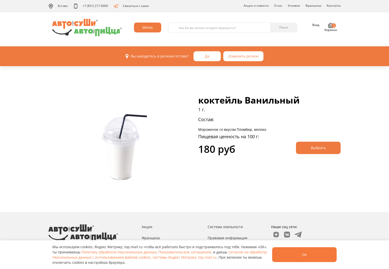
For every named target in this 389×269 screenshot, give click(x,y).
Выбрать (318, 147)
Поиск (283, 27)
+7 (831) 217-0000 (90, 6)
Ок (304, 254)
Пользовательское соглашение (184, 252)
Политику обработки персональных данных (118, 252)
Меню (147, 27)
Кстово (58, 6)
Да (207, 56)
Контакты (334, 5)
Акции (147, 226)
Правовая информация (227, 238)
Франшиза (313, 5)
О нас (278, 5)
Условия (294, 5)
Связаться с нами (131, 6)
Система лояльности (225, 226)
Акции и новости (256, 5)
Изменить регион (243, 56)
